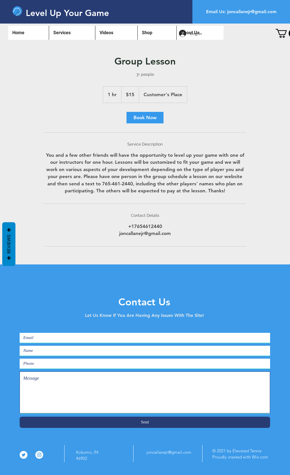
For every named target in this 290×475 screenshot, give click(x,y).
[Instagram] (39, 455)
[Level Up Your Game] (68, 13)
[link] (145, 117)
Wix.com (260, 457)
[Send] (145, 422)
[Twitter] (23, 455)
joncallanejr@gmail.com (252, 11)
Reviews (9, 244)
